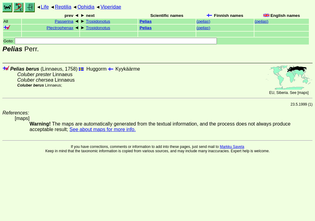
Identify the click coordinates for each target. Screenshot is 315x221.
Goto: (110, 41)
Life (45, 7)
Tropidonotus (98, 21)
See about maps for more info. (103, 129)
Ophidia (86, 7)
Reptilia (63, 7)
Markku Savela (232, 147)
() (203, 21)
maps (302, 93)
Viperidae (111, 7)
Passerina (64, 21)
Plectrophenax (60, 27)
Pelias (146, 21)
